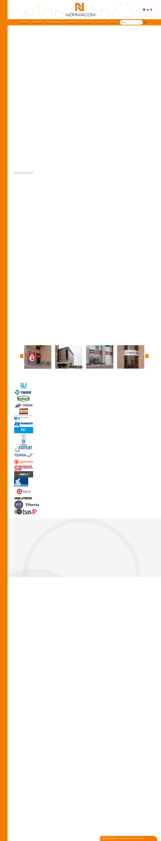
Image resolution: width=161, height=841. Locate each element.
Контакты (113, 22)
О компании (36, 22)
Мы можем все (72, 22)
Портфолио (88, 22)
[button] (147, 356)
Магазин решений (54, 22)
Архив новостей (23, 173)
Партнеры (101, 22)
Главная (23, 22)
